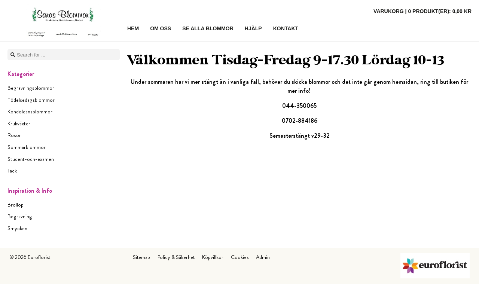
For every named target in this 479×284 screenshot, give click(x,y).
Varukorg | (422, 11)
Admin (263, 257)
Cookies (239, 257)
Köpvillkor (212, 257)
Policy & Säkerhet (176, 257)
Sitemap (141, 257)
